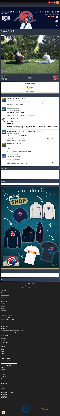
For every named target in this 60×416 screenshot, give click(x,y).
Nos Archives (4, 297)
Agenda (3, 388)
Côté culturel (4, 376)
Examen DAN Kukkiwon (13, 119)
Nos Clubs (3, 304)
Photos (2, 349)
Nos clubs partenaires (6, 315)
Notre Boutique (4, 342)
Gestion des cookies (30, 285)
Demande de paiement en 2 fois (9, 363)
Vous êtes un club (5, 317)
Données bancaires (6, 365)
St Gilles (32, 91)
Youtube (4, 394)
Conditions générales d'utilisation (30, 287)
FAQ (2, 378)
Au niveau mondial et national (8, 333)
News (2, 386)
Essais (2, 313)
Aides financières (5, 367)
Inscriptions (4, 310)
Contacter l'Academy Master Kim (10, 275)
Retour (30, 77)
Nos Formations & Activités (7, 319)
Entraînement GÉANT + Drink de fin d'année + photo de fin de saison (25, 131)
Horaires (3, 306)
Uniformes (3, 338)
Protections (3, 340)
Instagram (4, 396)
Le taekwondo (4, 328)
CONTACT (3, 369)
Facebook (5, 397)
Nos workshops (5, 322)
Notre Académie (5, 295)
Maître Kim (3, 292)
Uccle (27, 91)
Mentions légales (30, 283)
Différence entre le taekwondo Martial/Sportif (12, 330)
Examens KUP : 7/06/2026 (14, 143)
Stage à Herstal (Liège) (13, 108)
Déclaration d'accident (6, 361)
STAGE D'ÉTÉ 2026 (12, 154)
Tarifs (2, 308)
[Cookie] (3, 412)
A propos (3, 353)
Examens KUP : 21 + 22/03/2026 (16, 98)
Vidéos (2, 351)
